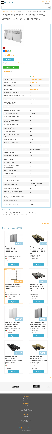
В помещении (34, 89)
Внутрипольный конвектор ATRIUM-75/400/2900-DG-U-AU (38, 358)
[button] (48, 386)
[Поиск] (49, 8)
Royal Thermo (35, 76)
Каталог (7, 11)
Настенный (33, 82)
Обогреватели (14, 11)
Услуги (26, 408)
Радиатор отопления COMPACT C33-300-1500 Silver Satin (12, 249)
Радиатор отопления (36, 79)
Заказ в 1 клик (11, 67)
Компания (26, 403)
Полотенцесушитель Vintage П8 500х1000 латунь (13, 286)
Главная (3, 11)
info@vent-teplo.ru (46, 3)
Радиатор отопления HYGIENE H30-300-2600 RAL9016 (12, 324)
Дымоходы (26, 416)
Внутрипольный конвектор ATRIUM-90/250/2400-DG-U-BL (13, 358)
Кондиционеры (26, 417)
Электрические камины (26, 420)
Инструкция (9, 47)
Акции (26, 406)
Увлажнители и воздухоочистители (26, 422)
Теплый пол (26, 424)
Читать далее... (46, 223)
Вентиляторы (26, 421)
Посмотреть (21, 63)
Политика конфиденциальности (26, 410)
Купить (8, 59)
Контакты (26, 405)
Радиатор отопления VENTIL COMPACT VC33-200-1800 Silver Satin (38, 324)
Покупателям (26, 409)
